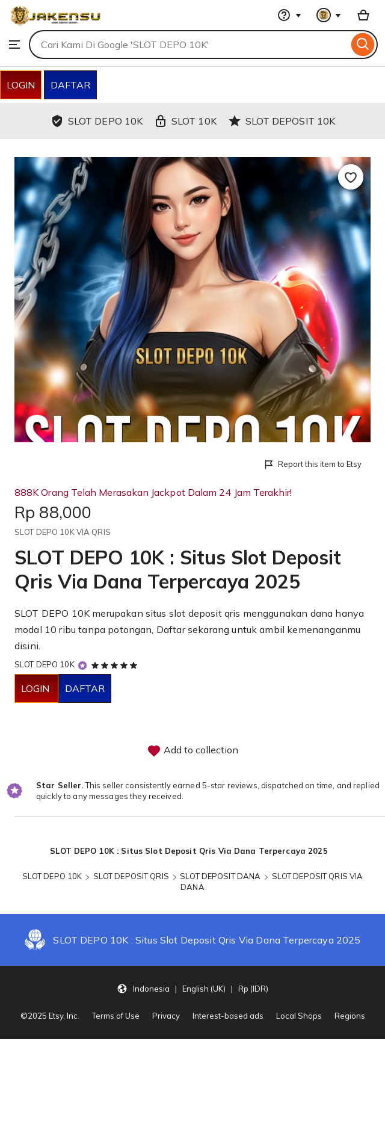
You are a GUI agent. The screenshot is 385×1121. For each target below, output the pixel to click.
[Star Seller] (82, 665)
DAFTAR (70, 85)
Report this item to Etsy (312, 465)
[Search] (363, 44)
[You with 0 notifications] (329, 15)
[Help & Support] (289, 15)
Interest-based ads (227, 1016)
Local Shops (299, 1016)
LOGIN (21, 85)
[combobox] (188, 44)
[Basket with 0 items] (363, 15)
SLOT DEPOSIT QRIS (131, 876)
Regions (349, 1016)
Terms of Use (116, 1016)
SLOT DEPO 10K (44, 664)
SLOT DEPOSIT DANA (220, 876)
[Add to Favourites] (350, 177)
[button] (192, 988)
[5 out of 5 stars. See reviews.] (116, 665)
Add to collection (192, 751)
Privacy (166, 1016)
